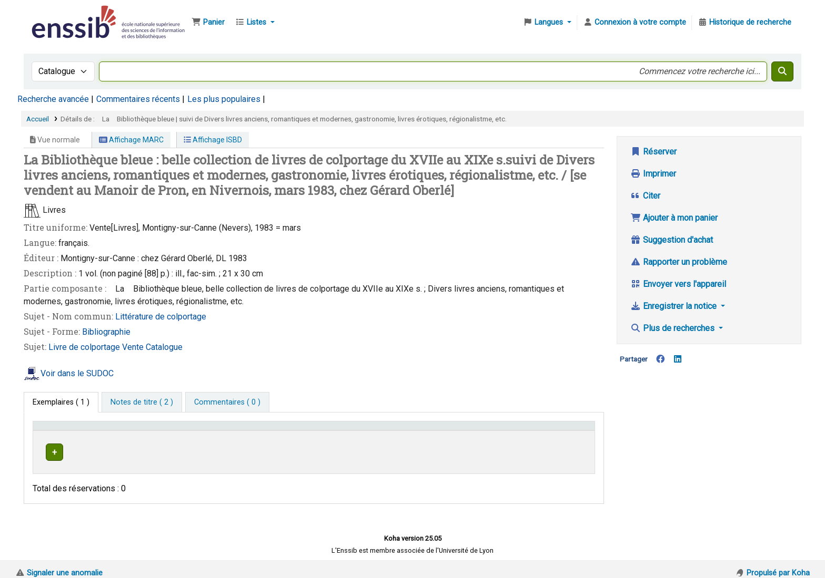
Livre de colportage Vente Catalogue (115, 347)
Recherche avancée (53, 99)
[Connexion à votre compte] (634, 23)
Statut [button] (554, 430)
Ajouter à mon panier (674, 218)
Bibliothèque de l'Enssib (55, 14)
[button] (208, 23)
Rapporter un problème (678, 262)
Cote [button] (400, 430)
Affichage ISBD (213, 140)
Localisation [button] (234, 430)
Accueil (37, 119)
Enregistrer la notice (674, 306)
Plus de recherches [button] (673, 328)
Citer (645, 196)
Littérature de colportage (160, 317)
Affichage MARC (131, 140)
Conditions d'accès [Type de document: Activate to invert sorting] (69, 430)
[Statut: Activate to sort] (567, 430)
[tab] (142, 402)
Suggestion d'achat (671, 240)
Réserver (653, 152)
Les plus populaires (223, 99)
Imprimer (653, 174)
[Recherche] (782, 71)
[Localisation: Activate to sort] (298, 430)
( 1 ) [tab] (61, 402)
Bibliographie (106, 332)
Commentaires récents (138, 99)
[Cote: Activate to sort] (463, 430)
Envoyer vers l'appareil (678, 284)
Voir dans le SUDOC (77, 373)
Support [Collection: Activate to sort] (164, 430)
